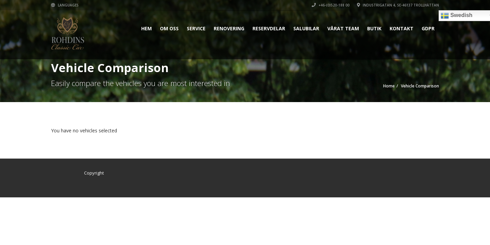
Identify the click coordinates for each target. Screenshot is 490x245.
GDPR (428, 28)
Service (196, 28)
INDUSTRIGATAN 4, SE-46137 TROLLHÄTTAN (398, 5)
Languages (65, 5)
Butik (374, 28)
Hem (146, 28)
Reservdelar (268, 28)
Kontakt (401, 28)
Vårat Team (343, 28)
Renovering (229, 28)
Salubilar (306, 28)
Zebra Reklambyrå (125, 173)
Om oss (169, 28)
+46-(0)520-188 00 (330, 5)
